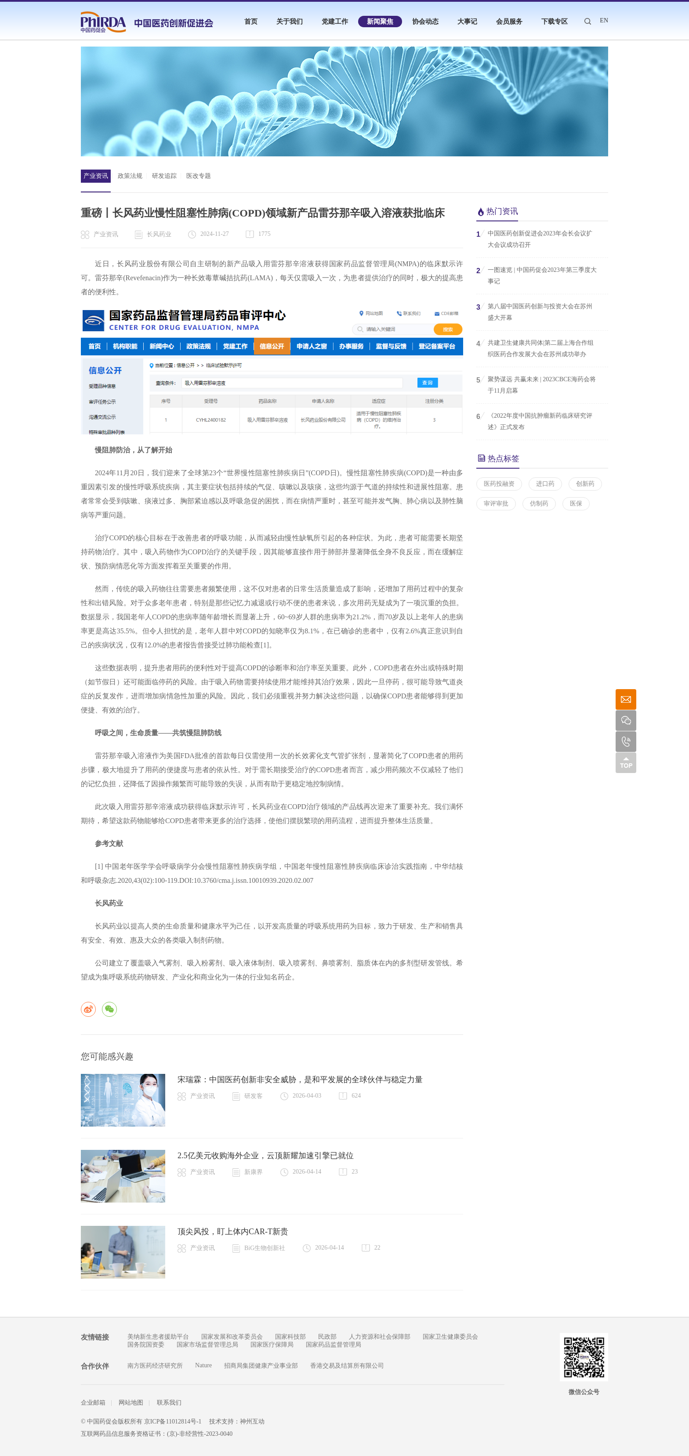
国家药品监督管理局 (333, 1344)
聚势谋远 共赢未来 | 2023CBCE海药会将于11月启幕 (536, 384)
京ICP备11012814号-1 (173, 1421)
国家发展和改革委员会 (232, 1336)
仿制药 (539, 503)
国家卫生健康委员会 (450, 1336)
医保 (576, 503)
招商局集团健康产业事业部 (261, 1365)
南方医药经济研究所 (155, 1365)
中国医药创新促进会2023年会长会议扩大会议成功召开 (534, 238)
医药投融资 (499, 484)
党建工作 (335, 21)
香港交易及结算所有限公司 (347, 1365)
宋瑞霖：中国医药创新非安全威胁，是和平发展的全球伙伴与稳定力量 (300, 1079)
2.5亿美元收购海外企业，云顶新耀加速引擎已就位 (266, 1155)
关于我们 (289, 21)
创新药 (585, 484)
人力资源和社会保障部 (379, 1336)
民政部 (327, 1336)
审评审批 (496, 503)
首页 (250, 21)
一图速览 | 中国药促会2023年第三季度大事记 (536, 275)
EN (604, 20)
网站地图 (131, 1402)
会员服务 (509, 21)
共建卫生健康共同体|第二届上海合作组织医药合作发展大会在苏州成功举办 (535, 348)
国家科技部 (290, 1336)
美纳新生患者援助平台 (158, 1336)
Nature (203, 1365)
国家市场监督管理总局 (207, 1344)
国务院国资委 (145, 1344)
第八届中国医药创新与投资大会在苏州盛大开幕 (534, 311)
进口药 (545, 484)
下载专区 (554, 21)
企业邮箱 (93, 1402)
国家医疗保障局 (272, 1344)
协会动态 (425, 21)
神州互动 (252, 1421)
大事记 (467, 21)
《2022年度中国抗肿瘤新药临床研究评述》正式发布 (534, 420)
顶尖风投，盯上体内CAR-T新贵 (233, 1231)
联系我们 (169, 1402)
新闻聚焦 (380, 21)
